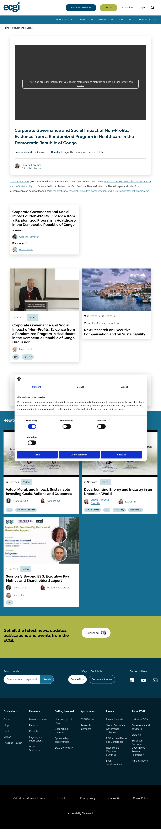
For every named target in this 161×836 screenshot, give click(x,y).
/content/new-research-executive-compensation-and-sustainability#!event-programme (100, 191)
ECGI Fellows (87, 722)
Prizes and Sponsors (34, 751)
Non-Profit (28, 358)
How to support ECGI (63, 724)
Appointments (88, 713)
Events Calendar (115, 722)
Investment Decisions (26, 512)
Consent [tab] (36, 395)
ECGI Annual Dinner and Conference (113, 744)
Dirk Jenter (18, 597)
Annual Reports (140, 763)
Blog (6, 728)
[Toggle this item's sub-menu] (72, 19)
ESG (16, 358)
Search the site (11, 673)
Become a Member (80, 7)
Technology (119, 512)
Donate (108, 7)
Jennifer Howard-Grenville (100, 503)
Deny (37, 446)
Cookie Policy (140, 804)
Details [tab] (80, 395)
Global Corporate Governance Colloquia (115, 731)
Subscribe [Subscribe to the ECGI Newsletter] (96, 635)
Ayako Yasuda (20, 502)
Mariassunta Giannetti (58, 589)
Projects (83, 19)
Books (7, 733)
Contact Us (62, 804)
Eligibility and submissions (36, 741)
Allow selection (80, 446)
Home (6, 28)
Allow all (123, 446)
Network (103, 19)
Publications (61, 19)
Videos (30, 28)
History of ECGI (140, 722)
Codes (7, 722)
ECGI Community (64, 750)
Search (152, 8)
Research (34, 713)
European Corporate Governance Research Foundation (138, 750)
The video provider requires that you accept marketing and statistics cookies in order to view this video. (80, 84)
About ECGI (144, 19)
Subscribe (127, 7)
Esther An (130, 503)
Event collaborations (114, 769)
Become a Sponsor (101, 681)
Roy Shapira (19, 589)
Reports (33, 728)
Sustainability (135, 512)
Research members (85, 730)
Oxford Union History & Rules (29, 804)
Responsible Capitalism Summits (112, 757)
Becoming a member (61, 733)
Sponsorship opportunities (62, 743)
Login (142, 7)
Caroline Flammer (31, 165)
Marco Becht (26, 250)
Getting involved (64, 713)
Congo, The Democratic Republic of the (82, 152)
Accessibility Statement (80, 820)
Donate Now (77, 681)
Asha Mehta (53, 502)
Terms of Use (114, 804)
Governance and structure (141, 730)
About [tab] (124, 395)
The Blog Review (13, 745)
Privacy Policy (87, 804)
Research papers (38, 722)
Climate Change (92, 512)
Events (122, 19)
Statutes (136, 737)
